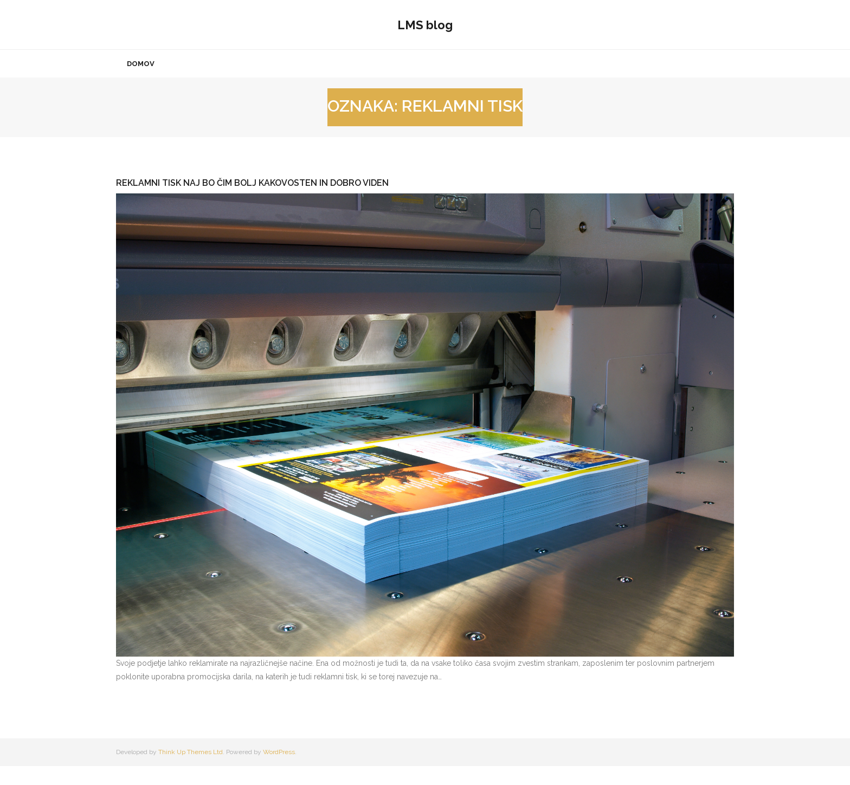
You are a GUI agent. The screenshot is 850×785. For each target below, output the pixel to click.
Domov (140, 83)
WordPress (279, 771)
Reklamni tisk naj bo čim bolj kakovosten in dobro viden (252, 202)
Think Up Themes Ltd (190, 771)
